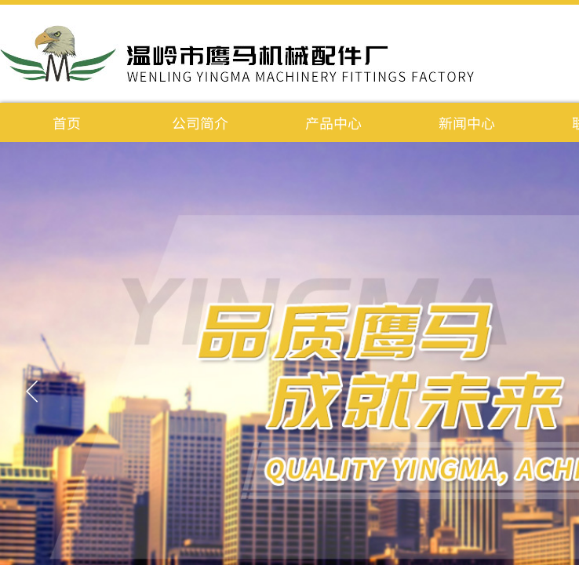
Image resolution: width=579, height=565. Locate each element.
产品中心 (333, 122)
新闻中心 (467, 122)
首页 (67, 122)
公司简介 (200, 122)
